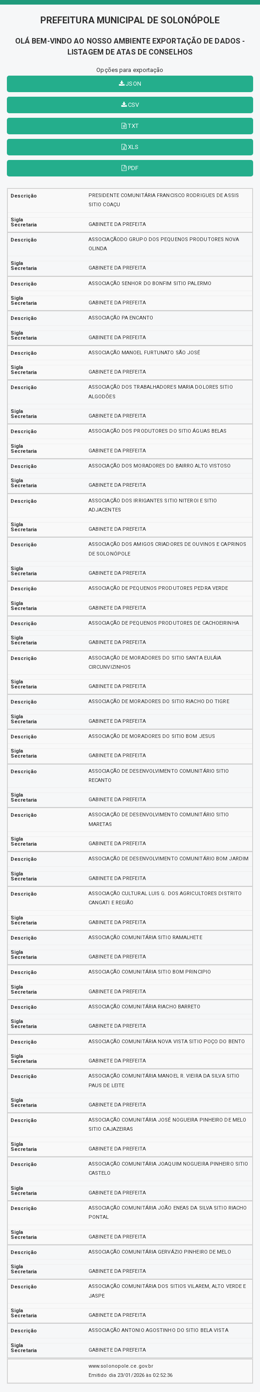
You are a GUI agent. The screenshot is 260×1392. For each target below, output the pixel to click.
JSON (130, 83)
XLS (130, 146)
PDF (130, 168)
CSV (130, 104)
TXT (130, 125)
